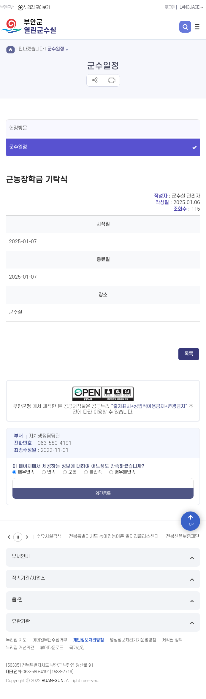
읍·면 (103, 600)
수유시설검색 (49, 536)
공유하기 (95, 80)
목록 (188, 354)
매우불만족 (125, 472)
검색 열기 (185, 27)
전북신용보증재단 (182, 536)
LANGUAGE (192, 7)
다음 (27, 537)
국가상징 (77, 647)
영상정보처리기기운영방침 (133, 640)
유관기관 (103, 622)
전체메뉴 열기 (197, 27)
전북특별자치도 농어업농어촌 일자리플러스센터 (114, 536)
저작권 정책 (172, 640)
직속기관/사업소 (103, 579)
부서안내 (103, 557)
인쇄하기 (111, 80)
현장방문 (18, 128)
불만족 (95, 472)
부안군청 (7, 7)
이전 (9, 537)
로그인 (169, 7)
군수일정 (18, 147)
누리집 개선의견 (20, 647)
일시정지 (17, 537)
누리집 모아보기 (33, 7)
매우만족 (26, 472)
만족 (51, 472)
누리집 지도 (16, 640)
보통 (72, 472)
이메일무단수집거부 (49, 640)
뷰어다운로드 (51, 647)
